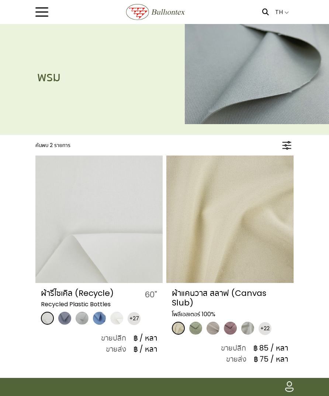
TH (282, 12)
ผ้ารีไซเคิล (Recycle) (77, 293)
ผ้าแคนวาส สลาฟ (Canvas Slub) (219, 297)
